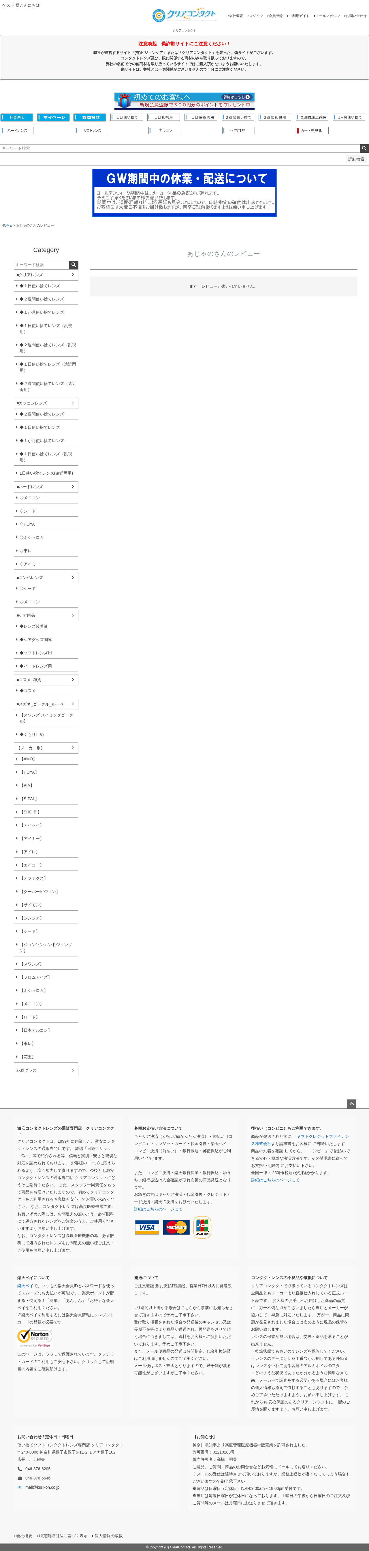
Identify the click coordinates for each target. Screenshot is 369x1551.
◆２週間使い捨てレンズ (42, 299)
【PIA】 (27, 785)
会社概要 (236, 16)
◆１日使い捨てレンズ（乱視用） (46, 328)
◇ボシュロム (32, 537)
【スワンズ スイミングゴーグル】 (46, 718)
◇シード (28, 511)
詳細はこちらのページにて (158, 1209)
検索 (364, 148)
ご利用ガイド (299, 16)
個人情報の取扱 (109, 1535)
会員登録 (276, 16)
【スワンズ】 (32, 964)
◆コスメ (28, 690)
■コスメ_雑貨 (28, 679)
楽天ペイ (25, 1285)
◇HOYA (27, 524)
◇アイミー (30, 564)
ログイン (256, 16)
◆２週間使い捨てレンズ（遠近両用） (48, 386)
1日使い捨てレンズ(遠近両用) (46, 473)
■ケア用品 (25, 615)
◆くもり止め (32, 734)
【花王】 (28, 1056)
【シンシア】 (32, 918)
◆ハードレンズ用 (36, 666)
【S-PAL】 (29, 798)
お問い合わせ (356, 16)
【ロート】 (30, 1017)
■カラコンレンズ (31, 403)
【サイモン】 (32, 905)
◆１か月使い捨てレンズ (42, 312)
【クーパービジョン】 (40, 891)
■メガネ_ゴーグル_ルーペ (40, 704)
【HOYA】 (29, 772)
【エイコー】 (32, 865)
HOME (6, 225)
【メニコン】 (32, 1003)
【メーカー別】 (30, 748)
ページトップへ (351, 1104)
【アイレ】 (30, 851)
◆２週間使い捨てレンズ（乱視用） (48, 348)
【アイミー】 (32, 838)
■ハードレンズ (29, 486)
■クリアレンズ (29, 274)
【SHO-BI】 (31, 812)
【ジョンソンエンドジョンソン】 (46, 947)
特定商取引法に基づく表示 (63, 1535)
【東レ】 (28, 1043)
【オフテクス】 (34, 878)
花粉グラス (26, 1070)
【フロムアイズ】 (36, 977)
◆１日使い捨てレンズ (40, 285)
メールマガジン (328, 16)
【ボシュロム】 (34, 990)
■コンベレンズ (29, 577)
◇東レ (26, 550)
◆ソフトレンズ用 (36, 653)
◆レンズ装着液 (34, 626)
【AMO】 (28, 759)
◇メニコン (30, 497)
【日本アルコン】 (36, 1030)
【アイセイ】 (32, 825)
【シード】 (30, 931)
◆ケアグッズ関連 (36, 639)
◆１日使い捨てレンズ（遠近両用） (48, 367)
